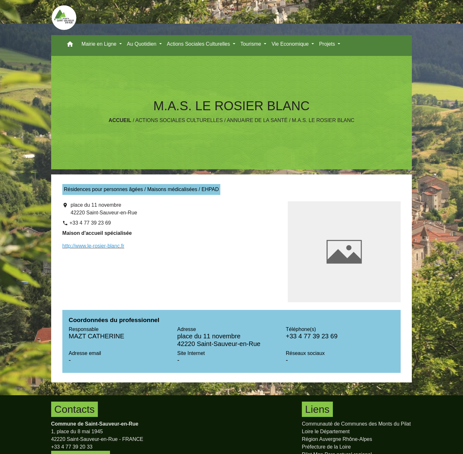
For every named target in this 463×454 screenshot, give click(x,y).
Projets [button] (327, 44)
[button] (70, 45)
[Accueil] (64, 17)
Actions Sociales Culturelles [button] (199, 44)
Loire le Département (325, 431)
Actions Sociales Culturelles (179, 120)
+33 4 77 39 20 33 (71, 447)
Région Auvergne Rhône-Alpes (337, 439)
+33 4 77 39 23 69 (90, 223)
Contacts (74, 409)
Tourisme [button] (251, 44)
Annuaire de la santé (257, 120)
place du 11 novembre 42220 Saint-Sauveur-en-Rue (104, 208)
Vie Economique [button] (290, 44)
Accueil (120, 120)
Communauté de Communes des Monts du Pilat (356, 424)
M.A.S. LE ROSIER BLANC (323, 120)
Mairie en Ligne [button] (100, 44)
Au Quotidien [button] (142, 44)
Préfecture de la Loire (326, 447)
